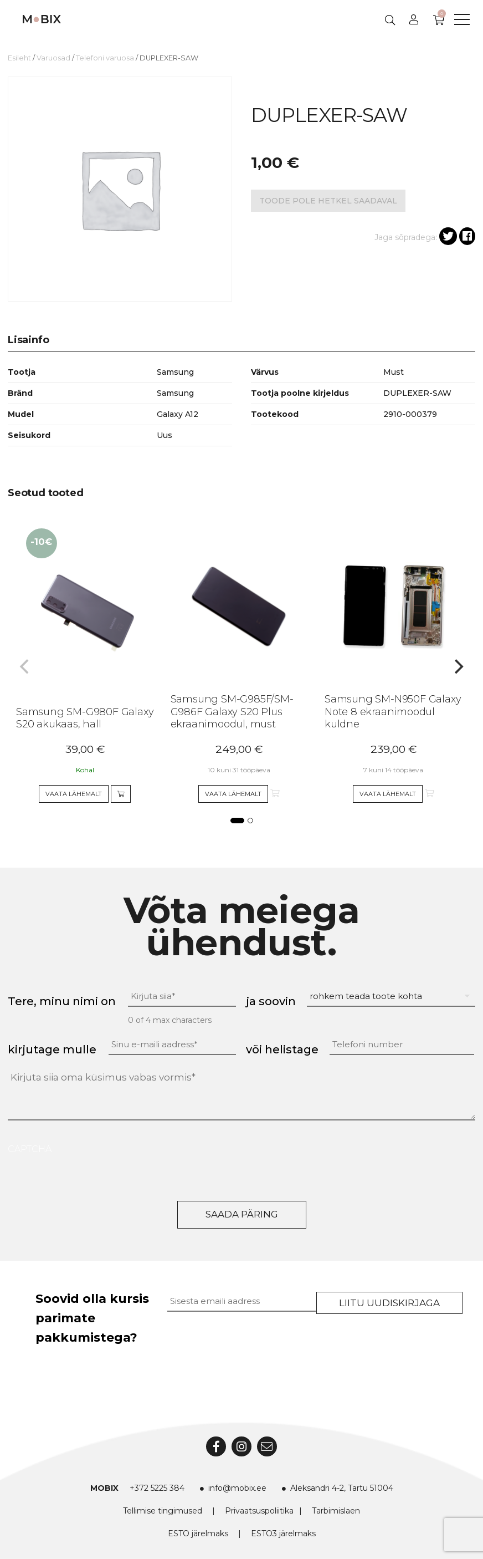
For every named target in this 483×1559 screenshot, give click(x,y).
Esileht (19, 58)
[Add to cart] (121, 794)
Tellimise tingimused (162, 1511)
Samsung (175, 393)
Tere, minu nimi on (62, 1001)
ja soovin (271, 1001)
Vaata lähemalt (73, 794)
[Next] (457, 667)
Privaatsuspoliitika (259, 1511)
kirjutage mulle (52, 1049)
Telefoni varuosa (105, 58)
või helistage (282, 1049)
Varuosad (53, 58)
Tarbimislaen (336, 1511)
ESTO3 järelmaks (283, 1533)
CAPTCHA (30, 1149)
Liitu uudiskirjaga (389, 1302)
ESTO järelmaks (198, 1533)
